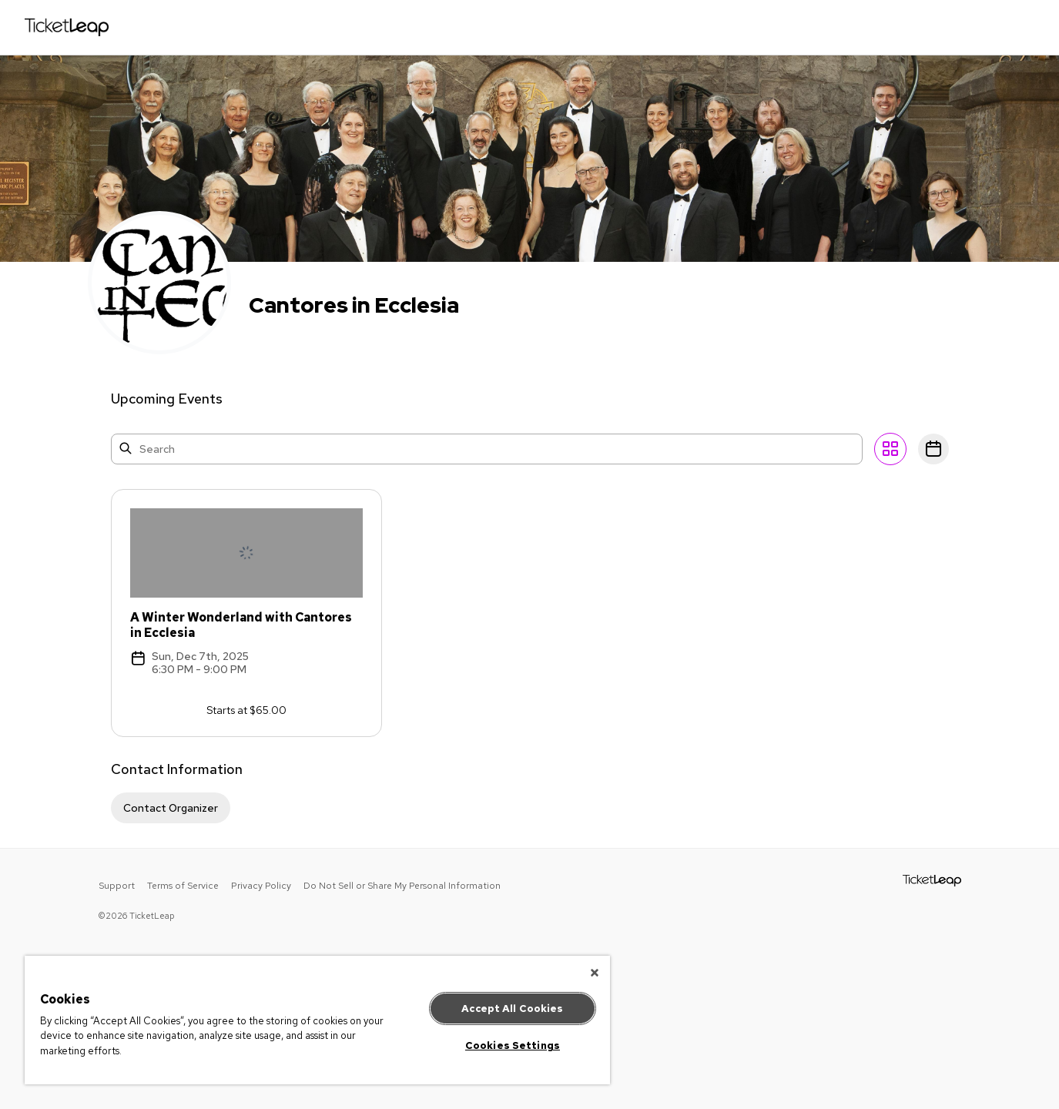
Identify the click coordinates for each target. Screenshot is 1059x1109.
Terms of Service (183, 885)
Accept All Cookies (512, 1008)
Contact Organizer (170, 808)
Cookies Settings (512, 1045)
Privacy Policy (261, 885)
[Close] (594, 972)
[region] (317, 1020)
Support (117, 885)
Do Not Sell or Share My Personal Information (402, 885)
